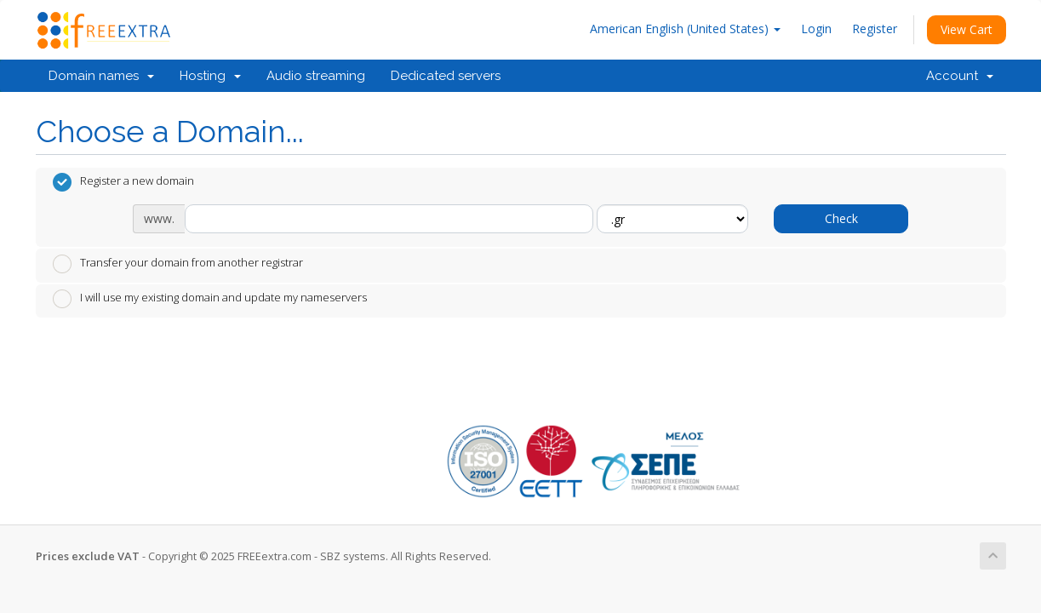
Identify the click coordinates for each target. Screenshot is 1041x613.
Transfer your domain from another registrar (178, 264)
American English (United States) (685, 28)
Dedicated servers (445, 75)
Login (816, 28)
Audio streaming (315, 75)
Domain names (101, 75)
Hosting (210, 75)
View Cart (966, 29)
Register (874, 28)
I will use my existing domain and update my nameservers (210, 298)
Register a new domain (123, 182)
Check (841, 218)
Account (959, 75)
